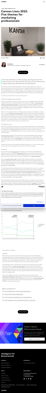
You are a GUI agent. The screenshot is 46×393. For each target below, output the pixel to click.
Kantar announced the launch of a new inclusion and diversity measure (20, 171)
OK (34, 205)
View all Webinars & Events (29, 363)
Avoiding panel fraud (6, 380)
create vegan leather (35, 156)
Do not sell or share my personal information (12, 205)
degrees (34, 183)
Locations (3, 373)
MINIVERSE (18, 138)
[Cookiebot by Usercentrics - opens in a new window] (39, 187)
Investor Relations (5, 377)
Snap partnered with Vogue (7, 135)
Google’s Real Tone (21, 153)
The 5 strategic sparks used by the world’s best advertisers (18, 291)
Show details (39, 201)
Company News (4, 375)
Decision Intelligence (5, 365)
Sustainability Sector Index (11, 159)
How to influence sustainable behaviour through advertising (18, 297)
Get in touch (19, 276)
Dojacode (31, 116)
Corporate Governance (5, 386)
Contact (3, 382)
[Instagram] (26, 379)
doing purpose (15, 151)
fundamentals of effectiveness (9, 276)
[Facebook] (28, 379)
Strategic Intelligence (6, 367)
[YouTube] (24, 379)
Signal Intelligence (5, 363)
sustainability (12, 165)
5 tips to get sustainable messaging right (14, 294)
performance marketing (19, 266)
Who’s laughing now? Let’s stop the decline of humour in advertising (20, 300)
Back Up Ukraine (14, 129)
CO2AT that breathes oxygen (16, 113)
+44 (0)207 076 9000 (28, 376)
